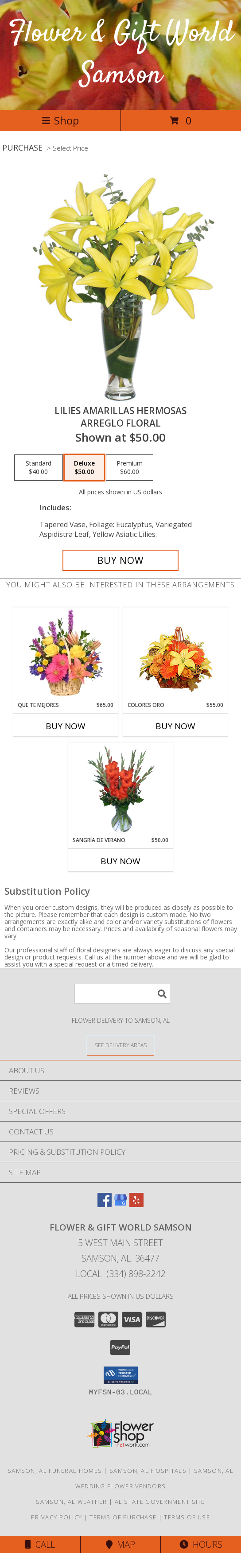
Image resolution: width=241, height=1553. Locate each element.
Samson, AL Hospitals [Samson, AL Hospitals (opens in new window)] (148, 1471)
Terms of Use (187, 1517)
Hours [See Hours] (200, 1544)
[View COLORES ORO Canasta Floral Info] (176, 654)
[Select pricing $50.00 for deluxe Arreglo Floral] (84, 468)
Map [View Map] (120, 1544)
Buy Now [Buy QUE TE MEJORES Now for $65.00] (66, 726)
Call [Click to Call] (40, 1544)
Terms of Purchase (122, 1517)
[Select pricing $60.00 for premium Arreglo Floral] (129, 468)
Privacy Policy (56, 1517)
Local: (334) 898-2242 (120, 1274)
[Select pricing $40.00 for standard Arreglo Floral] (38, 468)
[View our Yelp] (136, 1204)
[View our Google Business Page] (120, 1204)
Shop (60, 120)
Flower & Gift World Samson (120, 54)
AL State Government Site (160, 1502)
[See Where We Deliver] (120, 1045)
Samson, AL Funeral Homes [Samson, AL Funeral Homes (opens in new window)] (55, 1471)
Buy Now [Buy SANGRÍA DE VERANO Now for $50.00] (120, 861)
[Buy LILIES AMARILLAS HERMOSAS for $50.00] (120, 560)
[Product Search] (122, 994)
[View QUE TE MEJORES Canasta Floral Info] (66, 654)
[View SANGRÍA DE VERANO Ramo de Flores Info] (121, 789)
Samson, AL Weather (71, 1502)
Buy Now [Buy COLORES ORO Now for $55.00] (175, 726)
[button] (121, 1375)
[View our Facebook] (104, 1204)
